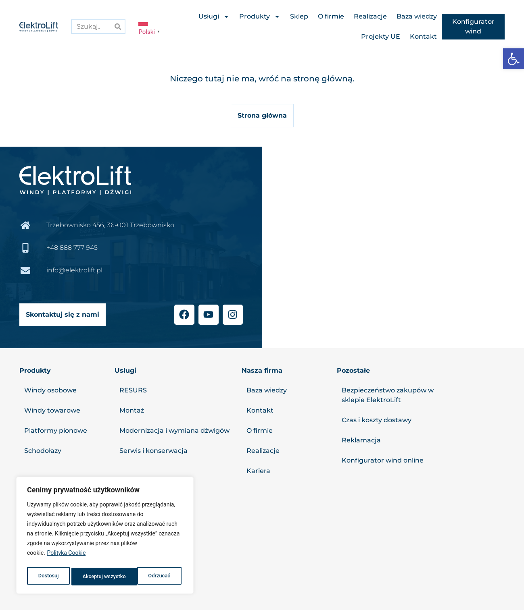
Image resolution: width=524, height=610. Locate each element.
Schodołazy (42, 450)
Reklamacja (361, 440)
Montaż (131, 410)
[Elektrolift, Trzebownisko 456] (393, 247)
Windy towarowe (52, 410)
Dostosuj (47, 576)
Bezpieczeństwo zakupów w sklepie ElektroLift (388, 395)
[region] (105, 537)
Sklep (299, 16)
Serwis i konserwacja (153, 450)
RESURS (133, 390)
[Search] (118, 26)
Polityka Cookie (66, 556)
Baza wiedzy (417, 16)
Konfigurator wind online (383, 460)
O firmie (331, 16)
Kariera (258, 471)
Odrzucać (92, 576)
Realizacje (370, 16)
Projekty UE (380, 36)
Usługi (214, 16)
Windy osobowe (50, 390)
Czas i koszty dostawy (376, 420)
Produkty (259, 16)
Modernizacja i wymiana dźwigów (174, 430)
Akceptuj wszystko (149, 576)
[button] (513, 58)
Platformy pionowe (55, 430)
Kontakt (423, 36)
